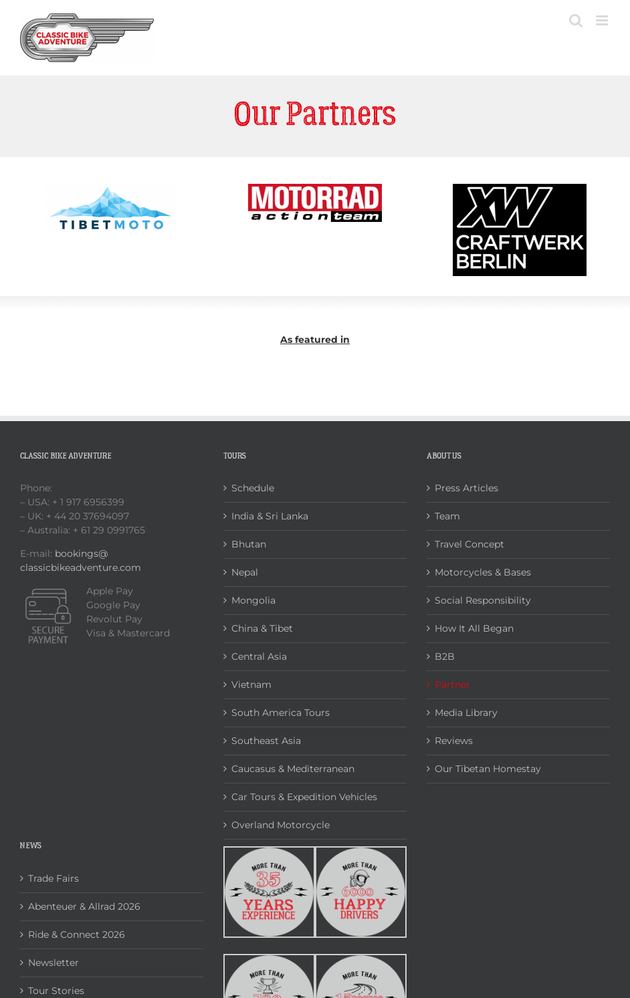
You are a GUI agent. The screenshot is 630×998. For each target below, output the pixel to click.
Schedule (252, 488)
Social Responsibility (483, 600)
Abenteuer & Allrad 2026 (84, 906)
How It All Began (474, 628)
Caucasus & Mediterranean (292, 769)
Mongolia (253, 600)
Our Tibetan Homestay (488, 769)
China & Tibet (262, 628)
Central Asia (259, 656)
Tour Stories (56, 991)
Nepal (244, 572)
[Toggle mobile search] (576, 20)
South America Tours (280, 713)
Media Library (466, 713)
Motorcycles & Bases (483, 572)
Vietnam (251, 684)
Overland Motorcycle (280, 825)
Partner (452, 684)
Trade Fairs (53, 878)
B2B (445, 656)
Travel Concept (469, 544)
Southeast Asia (266, 741)
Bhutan (248, 544)
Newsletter (53, 963)
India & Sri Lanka (269, 516)
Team (447, 516)
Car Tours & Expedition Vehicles (304, 797)
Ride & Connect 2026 (76, 934)
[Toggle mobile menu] (603, 20)
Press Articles (466, 488)
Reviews (454, 741)
